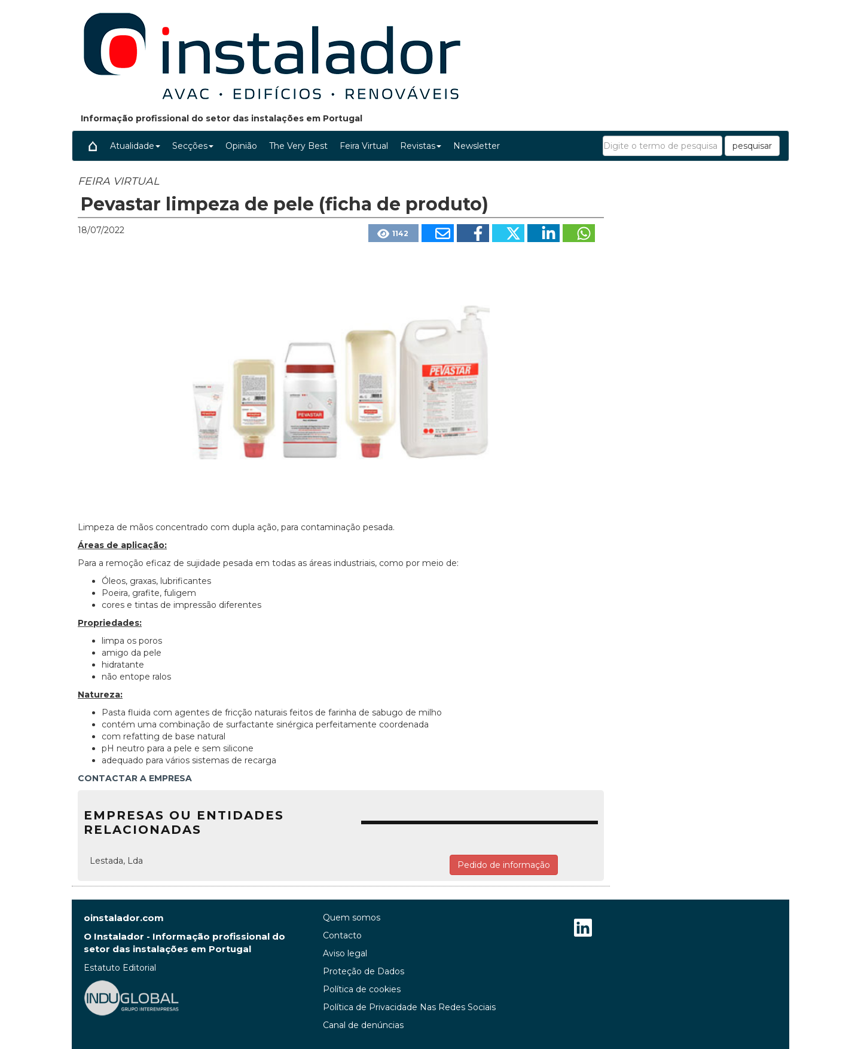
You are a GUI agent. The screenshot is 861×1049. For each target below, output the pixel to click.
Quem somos (351, 917)
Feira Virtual (364, 145)
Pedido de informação (503, 865)
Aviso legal (345, 953)
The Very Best (298, 145)
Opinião (241, 145)
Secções (192, 145)
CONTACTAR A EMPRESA (135, 778)
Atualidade (135, 145)
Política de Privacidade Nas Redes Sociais (409, 1007)
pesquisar (752, 145)
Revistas (420, 145)
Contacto (342, 935)
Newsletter (476, 145)
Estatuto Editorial (120, 967)
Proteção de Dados (363, 971)
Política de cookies (362, 989)
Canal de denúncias (363, 1025)
